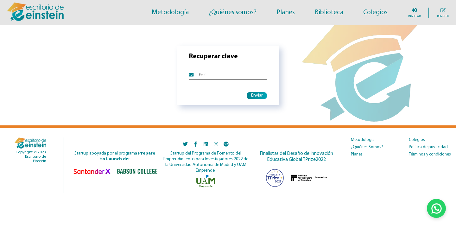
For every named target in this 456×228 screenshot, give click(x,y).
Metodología (170, 12)
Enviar (257, 95)
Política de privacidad (428, 147)
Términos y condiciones (430, 154)
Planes (285, 12)
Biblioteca (329, 12)
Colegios (375, 12)
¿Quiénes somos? (232, 12)
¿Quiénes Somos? (367, 147)
